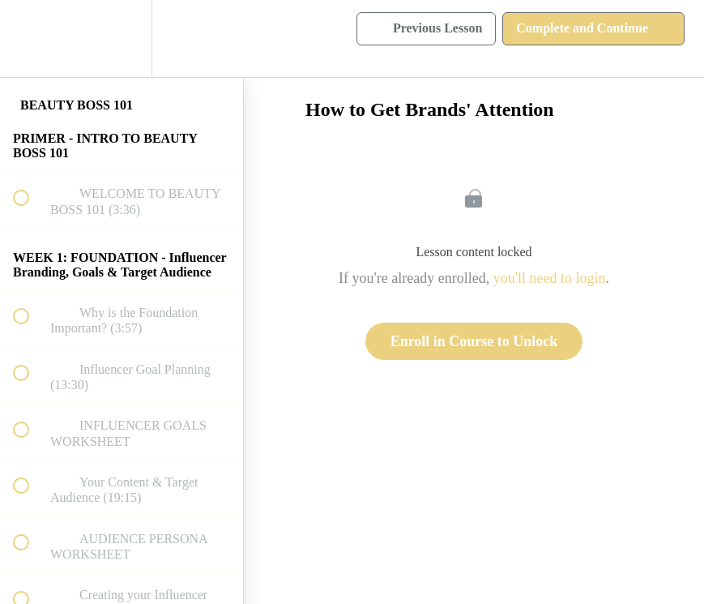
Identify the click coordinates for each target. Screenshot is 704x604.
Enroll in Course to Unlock (474, 341)
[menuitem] (121, 38)
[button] (30, 38)
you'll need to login (549, 278)
